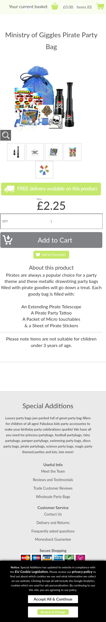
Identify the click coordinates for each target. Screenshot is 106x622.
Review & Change (53, 612)
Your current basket (28, 6)
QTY (5, 221)
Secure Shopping (53, 550)
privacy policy (82, 571)
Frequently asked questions (53, 531)
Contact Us (53, 514)
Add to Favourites (54, 254)
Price (39, 199)
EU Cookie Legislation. (32, 571)
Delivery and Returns (53, 522)
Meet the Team (53, 471)
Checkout (100, 6)
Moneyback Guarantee (53, 539)
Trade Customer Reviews (52, 488)
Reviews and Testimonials (53, 479)
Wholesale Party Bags (53, 496)
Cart (55, 6)
